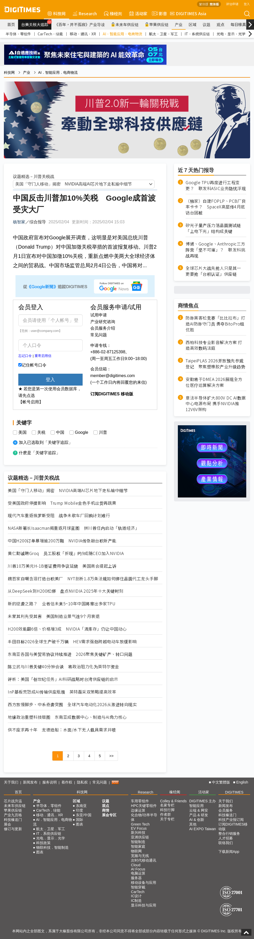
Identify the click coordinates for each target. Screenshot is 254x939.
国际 (79, 820)
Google (81, 432)
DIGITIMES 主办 (202, 801)
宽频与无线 (140, 856)
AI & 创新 (196, 820)
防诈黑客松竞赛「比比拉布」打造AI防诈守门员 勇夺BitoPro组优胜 (215, 324)
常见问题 (98, 335)
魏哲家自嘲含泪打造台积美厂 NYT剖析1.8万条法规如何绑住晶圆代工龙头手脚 (83, 579)
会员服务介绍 (102, 328)
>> (111, 756)
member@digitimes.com (112, 375)
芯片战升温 (13, 801)
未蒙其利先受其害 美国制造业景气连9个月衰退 (54, 616)
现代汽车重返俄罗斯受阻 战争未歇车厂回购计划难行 (59, 515)
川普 (103, 432)
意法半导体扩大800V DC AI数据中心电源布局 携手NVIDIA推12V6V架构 (216, 404)
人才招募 (225, 838)
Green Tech (140, 824)
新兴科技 (138, 832)
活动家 (138, 13)
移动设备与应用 (143, 882)
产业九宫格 (13, 815)
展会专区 (109, 815)
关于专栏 (167, 819)
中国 (60, 432)
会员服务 (225, 810)
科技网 (56, 13)
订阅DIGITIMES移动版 (233, 826)
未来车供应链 (125, 24)
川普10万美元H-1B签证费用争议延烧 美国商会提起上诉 (62, 566)
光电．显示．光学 (231, 33)
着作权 (66, 782)
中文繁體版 (221, 782)
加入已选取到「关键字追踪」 (46, 442)
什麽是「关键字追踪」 (39, 453)
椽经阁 (113, 13)
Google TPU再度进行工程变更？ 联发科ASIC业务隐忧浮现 (216, 185)
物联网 (136, 851)
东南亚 (81, 806)
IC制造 (136, 901)
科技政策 (43, 843)
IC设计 (136, 896)
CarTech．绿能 (50, 33)
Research (85, 13)
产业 (178, 24)
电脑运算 (138, 873)
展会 (7, 824)
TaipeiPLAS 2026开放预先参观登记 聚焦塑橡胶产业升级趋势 (215, 364)
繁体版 (203, 4)
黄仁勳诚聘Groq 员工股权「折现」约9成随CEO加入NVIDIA (66, 553)
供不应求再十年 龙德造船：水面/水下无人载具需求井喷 (62, 730)
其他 (192, 824)
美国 (22, 432)
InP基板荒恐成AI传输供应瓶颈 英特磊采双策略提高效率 (62, 692)
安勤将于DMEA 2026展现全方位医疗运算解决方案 (214, 382)
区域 (192, 24)
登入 (247, 4)
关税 (41, 432)
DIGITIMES (234, 792)
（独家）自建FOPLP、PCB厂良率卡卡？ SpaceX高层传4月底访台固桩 (216, 207)
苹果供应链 (157, 24)
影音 (159, 13)
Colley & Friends (173, 801)
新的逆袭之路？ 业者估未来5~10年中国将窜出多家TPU (61, 604)
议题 (206, 24)
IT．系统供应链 (197, 33)
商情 (105, 810)
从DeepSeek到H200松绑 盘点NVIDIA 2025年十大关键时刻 (65, 591)
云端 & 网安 (198, 810)
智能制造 (138, 842)
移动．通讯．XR (83, 33)
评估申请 (232, 4)
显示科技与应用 (143, 905)
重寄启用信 (43, 356)
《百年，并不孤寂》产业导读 (79, 24)
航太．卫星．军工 (163, 33)
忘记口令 (25, 356)
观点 (220, 24)
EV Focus (139, 828)
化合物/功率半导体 (144, 817)
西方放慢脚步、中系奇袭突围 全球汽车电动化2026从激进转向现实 (72, 704)
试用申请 (98, 315)
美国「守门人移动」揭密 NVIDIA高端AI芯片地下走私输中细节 (68, 490)
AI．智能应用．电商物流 (122, 33)
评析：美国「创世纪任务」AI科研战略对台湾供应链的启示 (63, 679)
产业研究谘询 (102, 322)
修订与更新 (13, 829)
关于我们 (11, 782)
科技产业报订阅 (231, 820)
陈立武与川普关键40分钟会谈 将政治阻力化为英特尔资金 (63, 666)
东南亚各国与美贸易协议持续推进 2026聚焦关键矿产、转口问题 (70, 654)
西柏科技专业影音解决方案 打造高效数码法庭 (214, 345)
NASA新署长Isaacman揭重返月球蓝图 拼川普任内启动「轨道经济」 (73, 528)
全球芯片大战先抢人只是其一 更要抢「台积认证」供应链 (215, 271)
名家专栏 (167, 805)
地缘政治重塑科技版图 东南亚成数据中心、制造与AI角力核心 (67, 717)
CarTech (137, 892)
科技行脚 (167, 810)
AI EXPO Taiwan (202, 829)
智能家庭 (138, 846)
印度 (79, 810)
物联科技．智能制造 (52, 847)
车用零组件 (140, 801)
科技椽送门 (13, 820)
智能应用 (196, 806)
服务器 (136, 878)
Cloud (135, 865)
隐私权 (82, 782)
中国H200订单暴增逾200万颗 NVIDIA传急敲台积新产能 (62, 541)
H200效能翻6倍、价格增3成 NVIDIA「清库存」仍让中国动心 (67, 629)
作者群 (165, 814)
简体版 (214, 4)
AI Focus (138, 869)
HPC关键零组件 (144, 806)
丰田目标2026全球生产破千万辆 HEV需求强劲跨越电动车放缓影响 (72, 641)
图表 (39, 852)
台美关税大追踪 (36, 23)
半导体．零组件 (18, 33)
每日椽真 (238, 24)
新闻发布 (30, 782)
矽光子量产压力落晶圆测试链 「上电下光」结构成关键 (215, 228)
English (242, 782)
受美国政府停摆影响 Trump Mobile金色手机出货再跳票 (62, 503)
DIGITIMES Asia (188, 13)
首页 (11, 24)
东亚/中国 (83, 815)
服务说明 (49, 782)
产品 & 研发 (198, 815)
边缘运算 (138, 810)
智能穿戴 (138, 887)
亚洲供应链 (140, 837)
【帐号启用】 (30, 402)
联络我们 (225, 843)
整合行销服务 (229, 833)
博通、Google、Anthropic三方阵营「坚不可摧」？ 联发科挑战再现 (215, 250)
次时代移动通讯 (143, 860)
